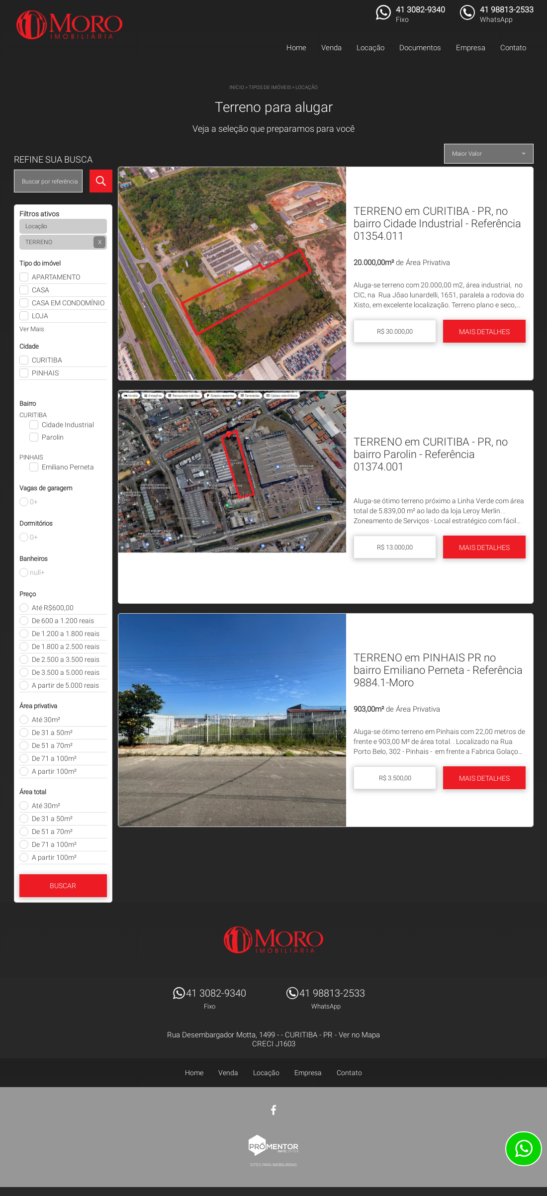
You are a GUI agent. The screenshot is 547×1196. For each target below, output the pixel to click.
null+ (37, 572)
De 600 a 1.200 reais (63, 621)
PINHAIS (45, 373)
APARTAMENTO (56, 277)
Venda (331, 47)
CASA (40, 290)
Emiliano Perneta (68, 467)
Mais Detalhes (484, 332)
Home (296, 47)
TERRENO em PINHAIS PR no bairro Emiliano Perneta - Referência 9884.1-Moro (438, 670)
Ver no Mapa (359, 1034)
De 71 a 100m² (54, 758)
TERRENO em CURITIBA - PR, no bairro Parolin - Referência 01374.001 (431, 454)
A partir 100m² (54, 771)
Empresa (470, 47)
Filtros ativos (39, 214)
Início (236, 87)
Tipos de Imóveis (270, 87)
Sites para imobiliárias (273, 1165)
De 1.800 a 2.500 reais (65, 646)
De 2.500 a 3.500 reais (65, 659)
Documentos (420, 47)
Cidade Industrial (68, 425)
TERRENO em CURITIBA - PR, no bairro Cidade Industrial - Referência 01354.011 (437, 223)
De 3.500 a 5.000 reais (65, 672)
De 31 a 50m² (52, 732)
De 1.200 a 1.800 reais (65, 634)
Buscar (63, 886)
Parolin (53, 437)
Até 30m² (46, 720)
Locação (370, 47)
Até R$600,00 (53, 608)
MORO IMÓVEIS (273, 940)
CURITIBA (47, 360)
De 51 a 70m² (52, 745)
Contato (513, 47)
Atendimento (523, 1148)
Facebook (273, 1110)
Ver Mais (31, 329)
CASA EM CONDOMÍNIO (68, 303)
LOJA (40, 316)
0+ (34, 502)
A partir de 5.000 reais (65, 685)
